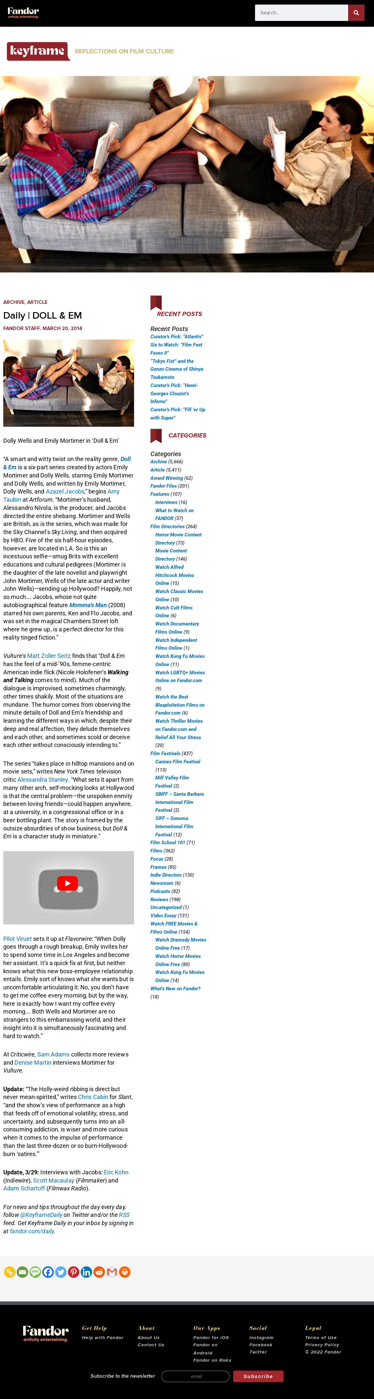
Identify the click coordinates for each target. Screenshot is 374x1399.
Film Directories (167, 527)
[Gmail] (112, 1272)
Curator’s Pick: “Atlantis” (176, 337)
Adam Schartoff (24, 1188)
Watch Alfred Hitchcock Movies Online (174, 575)
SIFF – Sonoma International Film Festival (174, 826)
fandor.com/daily (32, 1231)
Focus (156, 859)
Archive (14, 302)
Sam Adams (53, 1054)
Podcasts (160, 891)
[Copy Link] (9, 1272)
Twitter (258, 1352)
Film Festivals (165, 753)
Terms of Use (321, 1337)
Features (159, 494)
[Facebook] (48, 1272)
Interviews (166, 502)
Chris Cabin (93, 1096)
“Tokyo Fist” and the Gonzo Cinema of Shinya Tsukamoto (176, 369)
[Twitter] (61, 1272)
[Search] (356, 13)
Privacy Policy (322, 1345)
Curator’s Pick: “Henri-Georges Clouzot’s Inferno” (174, 393)
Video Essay (163, 916)
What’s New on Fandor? (175, 989)
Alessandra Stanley (42, 779)
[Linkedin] (86, 1272)
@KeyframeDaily (41, 1214)
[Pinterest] (73, 1272)
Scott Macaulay (53, 1180)
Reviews (159, 900)
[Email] (22, 1272)
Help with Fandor (103, 1337)
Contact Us (151, 1345)
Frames (158, 867)
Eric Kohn (116, 1172)
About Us (149, 1337)
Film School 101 (167, 843)
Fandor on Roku (212, 1360)
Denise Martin (32, 1062)
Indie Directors (166, 875)
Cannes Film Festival (177, 762)
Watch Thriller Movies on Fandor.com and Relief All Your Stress (179, 729)
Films (156, 851)
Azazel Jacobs (65, 491)
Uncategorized (166, 907)
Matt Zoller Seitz (49, 655)
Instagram (261, 1337)
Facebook (261, 1345)
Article (37, 302)
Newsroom (161, 883)
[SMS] (35, 1272)
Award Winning (166, 478)
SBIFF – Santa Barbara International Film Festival (179, 802)
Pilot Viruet (17, 938)
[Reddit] (99, 1272)
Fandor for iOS (211, 1337)
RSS (124, 1214)
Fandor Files (163, 486)
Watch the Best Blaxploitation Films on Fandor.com (180, 705)
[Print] (124, 1272)
